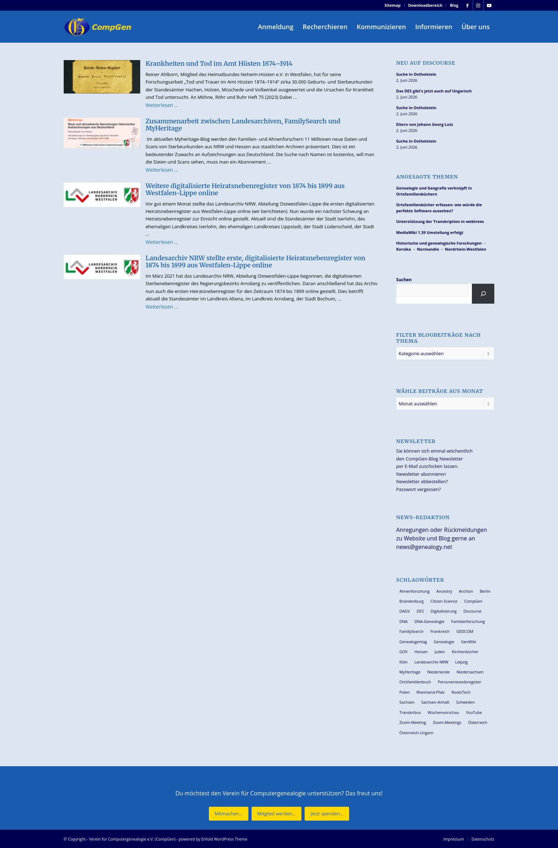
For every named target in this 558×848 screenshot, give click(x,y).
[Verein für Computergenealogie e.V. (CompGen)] (98, 27)
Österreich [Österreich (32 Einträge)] (477, 722)
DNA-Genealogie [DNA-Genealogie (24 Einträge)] (429, 621)
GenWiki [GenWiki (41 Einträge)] (468, 641)
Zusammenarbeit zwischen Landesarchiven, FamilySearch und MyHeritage (243, 124)
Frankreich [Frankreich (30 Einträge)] (439, 631)
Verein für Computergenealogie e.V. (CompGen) (132, 839)
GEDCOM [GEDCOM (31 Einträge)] (464, 631)
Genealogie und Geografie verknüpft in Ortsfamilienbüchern (434, 191)
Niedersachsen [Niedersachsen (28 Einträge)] (470, 671)
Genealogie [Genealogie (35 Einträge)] (444, 641)
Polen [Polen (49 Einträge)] (404, 692)
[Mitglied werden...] (276, 814)
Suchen (403, 280)
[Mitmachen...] (228, 814)
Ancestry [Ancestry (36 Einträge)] (444, 591)
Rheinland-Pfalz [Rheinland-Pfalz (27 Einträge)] (430, 692)
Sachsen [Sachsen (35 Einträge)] (406, 702)
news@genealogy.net (424, 547)
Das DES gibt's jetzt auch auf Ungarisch (434, 91)
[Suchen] (483, 294)
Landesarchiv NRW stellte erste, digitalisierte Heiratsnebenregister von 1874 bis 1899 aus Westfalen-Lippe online (255, 261)
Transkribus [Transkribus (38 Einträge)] (410, 712)
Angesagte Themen (427, 177)
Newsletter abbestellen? (422, 481)
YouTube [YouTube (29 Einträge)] (474, 712)
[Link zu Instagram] (478, 5)
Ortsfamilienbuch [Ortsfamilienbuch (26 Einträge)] (415, 681)
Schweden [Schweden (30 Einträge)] (465, 702)
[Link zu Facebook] (467, 5)
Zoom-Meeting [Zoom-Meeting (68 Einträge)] (412, 722)
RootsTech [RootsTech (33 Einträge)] (461, 692)
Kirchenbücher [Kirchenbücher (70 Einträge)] (465, 651)
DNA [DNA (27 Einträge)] (403, 621)
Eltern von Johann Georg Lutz (424, 124)
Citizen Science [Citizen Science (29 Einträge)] (443, 601)
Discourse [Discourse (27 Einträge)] (472, 611)
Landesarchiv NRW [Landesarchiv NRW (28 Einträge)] (431, 662)
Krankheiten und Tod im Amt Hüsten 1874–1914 (219, 63)
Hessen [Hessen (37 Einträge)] (421, 651)
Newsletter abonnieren (421, 474)
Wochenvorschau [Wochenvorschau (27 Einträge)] (443, 712)
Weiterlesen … (162, 105)
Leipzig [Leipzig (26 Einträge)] (461, 662)
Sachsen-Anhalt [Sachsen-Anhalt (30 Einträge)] (435, 702)
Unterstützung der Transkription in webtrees (440, 221)
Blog (454, 5)
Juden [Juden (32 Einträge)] (440, 651)
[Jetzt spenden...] (327, 814)
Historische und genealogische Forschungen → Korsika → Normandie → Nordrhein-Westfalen (441, 246)
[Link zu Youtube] (489, 5)
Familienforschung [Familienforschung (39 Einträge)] (468, 621)
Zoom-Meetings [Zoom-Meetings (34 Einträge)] (447, 722)
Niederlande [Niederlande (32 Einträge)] (438, 671)
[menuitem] (393, 5)
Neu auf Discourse (425, 63)
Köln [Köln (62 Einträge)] (403, 662)
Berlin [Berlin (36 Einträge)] (485, 591)
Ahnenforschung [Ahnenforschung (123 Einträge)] (414, 591)
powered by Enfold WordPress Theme (213, 839)
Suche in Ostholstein (416, 74)
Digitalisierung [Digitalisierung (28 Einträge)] (444, 611)
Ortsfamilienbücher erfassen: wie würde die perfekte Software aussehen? (439, 207)
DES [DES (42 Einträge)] (420, 611)
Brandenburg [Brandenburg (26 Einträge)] (411, 601)
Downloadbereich (425, 5)
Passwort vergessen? (418, 489)
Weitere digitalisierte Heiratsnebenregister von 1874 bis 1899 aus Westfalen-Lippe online (245, 189)
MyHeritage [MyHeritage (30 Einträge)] (409, 671)
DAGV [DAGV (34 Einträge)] (404, 611)
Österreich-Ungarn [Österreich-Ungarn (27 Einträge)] (416, 732)
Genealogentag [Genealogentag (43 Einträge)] (413, 641)
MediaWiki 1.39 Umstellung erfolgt (429, 232)
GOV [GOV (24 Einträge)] (403, 651)
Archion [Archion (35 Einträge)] (466, 591)
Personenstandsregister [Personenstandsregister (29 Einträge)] (459, 681)
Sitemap (393, 5)
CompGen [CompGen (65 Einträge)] (473, 601)
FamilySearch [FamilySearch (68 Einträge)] (411, 631)
